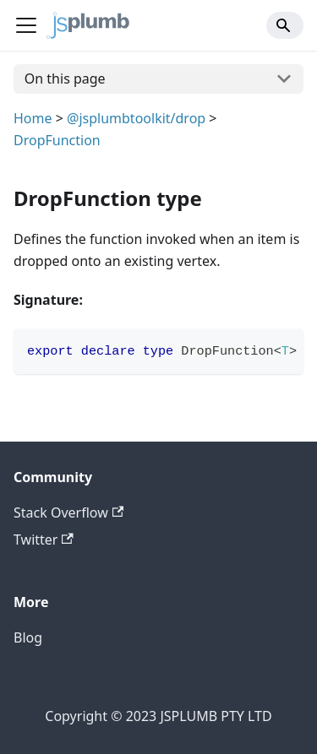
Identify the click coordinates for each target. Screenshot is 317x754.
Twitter (44, 539)
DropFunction (57, 140)
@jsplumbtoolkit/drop (136, 118)
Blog (28, 637)
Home (33, 118)
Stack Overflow (68, 512)
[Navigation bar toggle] (26, 25)
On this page (65, 78)
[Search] (284, 25)
